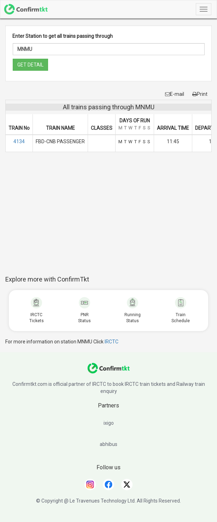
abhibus (108, 444)
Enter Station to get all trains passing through (62, 36)
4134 (19, 141)
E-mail (174, 94)
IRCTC (111, 341)
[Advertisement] (111, 217)
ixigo (109, 423)
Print (199, 94)
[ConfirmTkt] (108, 372)
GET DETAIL (30, 65)
